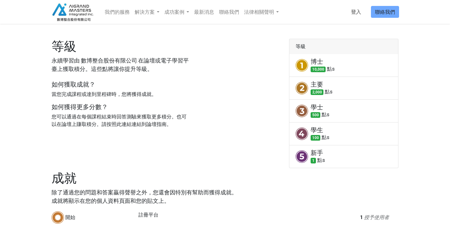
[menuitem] (118, 12)
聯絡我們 (384, 12)
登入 (355, 12)
